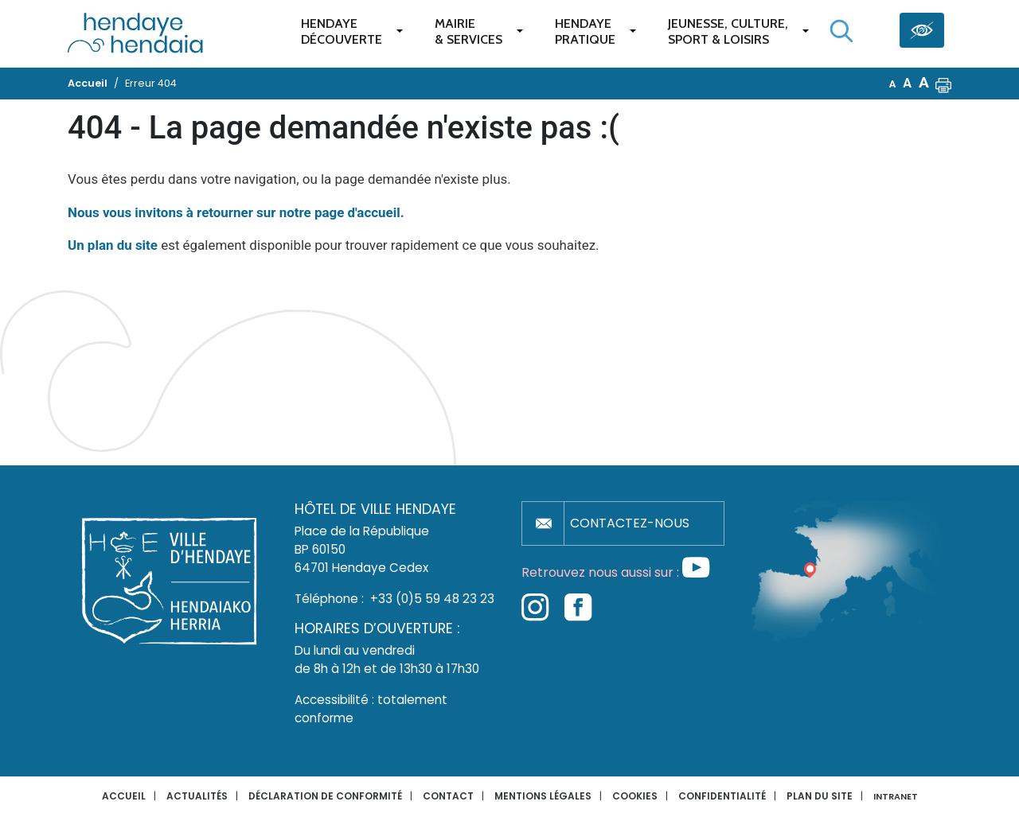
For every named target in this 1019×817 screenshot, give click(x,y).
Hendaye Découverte (341, 31)
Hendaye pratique (585, 31)
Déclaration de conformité (325, 796)
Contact (448, 796)
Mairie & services (468, 31)
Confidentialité (722, 796)
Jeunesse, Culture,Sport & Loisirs (728, 31)
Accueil (124, 796)
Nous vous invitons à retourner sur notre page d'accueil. (236, 212)
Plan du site (820, 796)
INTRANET (895, 797)
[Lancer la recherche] (841, 31)
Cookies (635, 796)
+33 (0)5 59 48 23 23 (432, 598)
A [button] (892, 84)
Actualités (197, 796)
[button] (943, 83)
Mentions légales (542, 796)
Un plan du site (113, 245)
